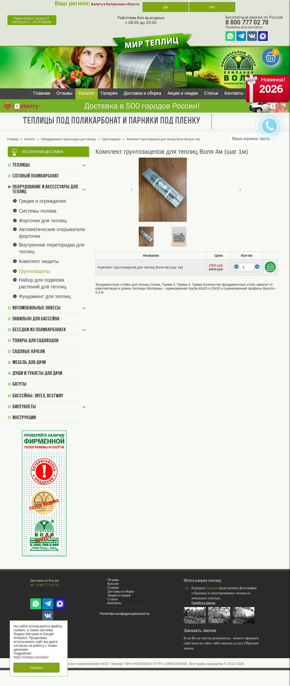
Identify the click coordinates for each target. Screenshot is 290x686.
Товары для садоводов (35, 341)
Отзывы (64, 93)
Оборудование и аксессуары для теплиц (68, 139)
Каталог (86, 93)
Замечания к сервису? (31, 20)
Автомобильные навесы (36, 308)
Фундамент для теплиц (45, 296)
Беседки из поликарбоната (39, 330)
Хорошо (36, 667)
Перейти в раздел (203, 603)
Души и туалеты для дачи (37, 373)
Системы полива (37, 210)
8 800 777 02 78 (246, 22)
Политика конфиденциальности (125, 614)
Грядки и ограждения (42, 201)
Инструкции (24, 418)
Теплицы (21, 165)
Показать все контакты (243, 27)
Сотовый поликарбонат (35, 176)
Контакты (234, 93)
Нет (212, 7)
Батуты (19, 384)
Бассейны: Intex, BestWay (37, 396)
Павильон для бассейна (35, 319)
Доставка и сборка (142, 93)
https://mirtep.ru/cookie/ (31, 657)
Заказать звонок (200, 630)
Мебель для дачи (29, 362)
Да (165, 7)
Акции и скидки (182, 93)
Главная (42, 93)
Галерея (109, 93)
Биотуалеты (24, 407)
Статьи (211, 93)
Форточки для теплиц (42, 220)
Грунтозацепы (111, 139)
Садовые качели (28, 351)
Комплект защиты (39, 261)
